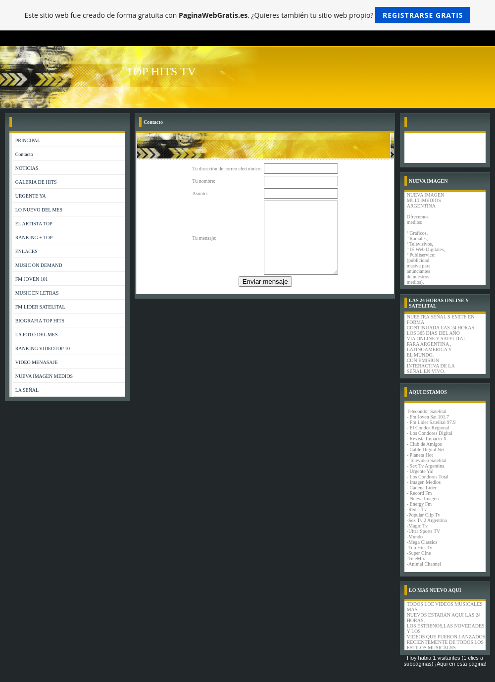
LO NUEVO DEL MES (38, 209)
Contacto (24, 154)
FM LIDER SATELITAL (40, 307)
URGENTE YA (30, 196)
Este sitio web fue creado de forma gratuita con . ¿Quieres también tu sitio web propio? (248, 15)
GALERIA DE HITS (36, 182)
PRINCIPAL (28, 140)
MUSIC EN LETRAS (37, 293)
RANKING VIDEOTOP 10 (42, 348)
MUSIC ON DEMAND (38, 265)
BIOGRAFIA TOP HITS (39, 320)
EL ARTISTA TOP (33, 223)
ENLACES (26, 251)
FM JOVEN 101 (31, 279)
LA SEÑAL (27, 390)
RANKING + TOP (33, 237)
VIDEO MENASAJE (36, 362)
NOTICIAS (27, 168)
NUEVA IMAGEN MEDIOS (44, 376)
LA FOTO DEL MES (36, 334)
